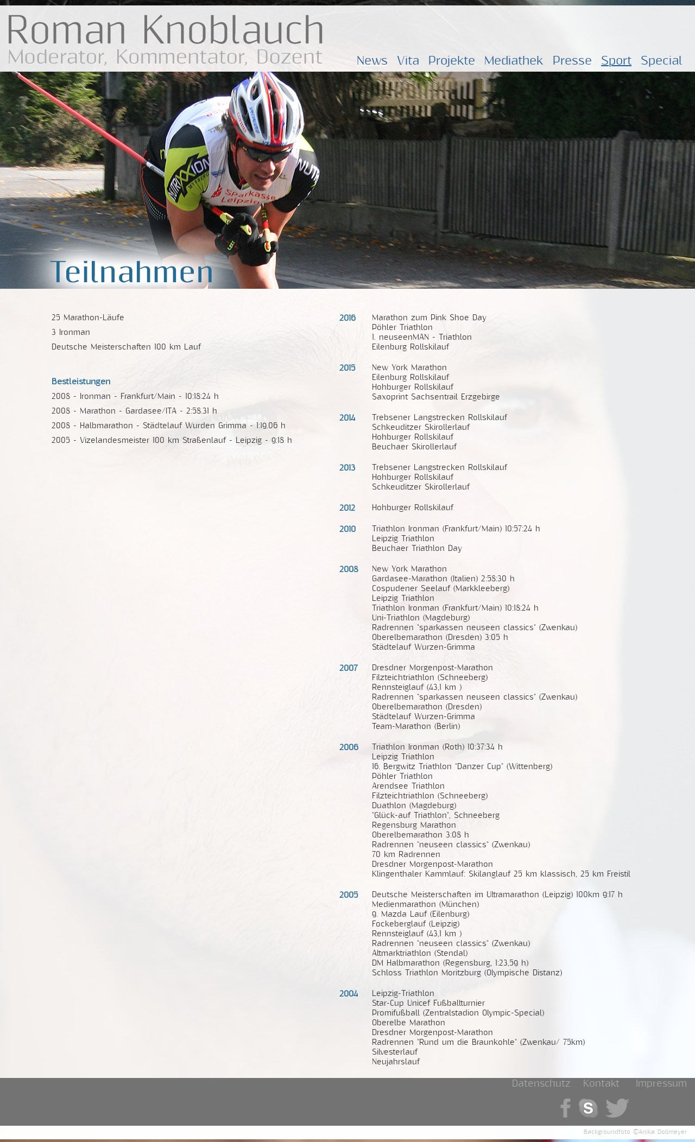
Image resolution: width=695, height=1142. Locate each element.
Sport (616, 61)
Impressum (661, 1083)
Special (662, 61)
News (372, 61)
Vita (408, 61)
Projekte (451, 61)
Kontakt (601, 1083)
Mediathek (514, 61)
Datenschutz (541, 1083)
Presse (572, 61)
